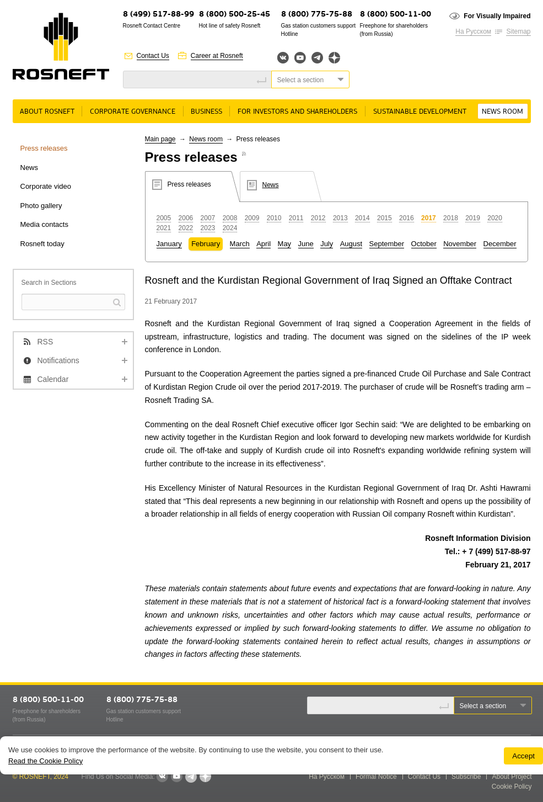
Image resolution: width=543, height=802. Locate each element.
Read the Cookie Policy (45, 761)
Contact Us (153, 56)
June (306, 244)
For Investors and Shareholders (297, 111)
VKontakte (162, 776)
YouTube (300, 57)
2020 (494, 218)
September (387, 244)
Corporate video (46, 186)
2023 (208, 228)
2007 (208, 218)
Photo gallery (41, 205)
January (169, 244)
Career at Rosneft (217, 56)
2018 (450, 218)
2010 (274, 218)
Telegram (317, 57)
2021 (164, 228)
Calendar (53, 379)
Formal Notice (376, 776)
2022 (186, 228)
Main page (160, 139)
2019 (472, 218)
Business (206, 111)
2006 (186, 218)
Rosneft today (42, 244)
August (351, 244)
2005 (164, 218)
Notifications (58, 360)
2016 (406, 218)
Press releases (44, 148)
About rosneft (47, 111)
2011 (296, 218)
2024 (230, 228)
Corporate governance (132, 111)
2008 (230, 218)
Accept (523, 756)
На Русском (473, 31)
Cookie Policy (512, 786)
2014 (362, 218)
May (285, 244)
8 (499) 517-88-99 (158, 14)
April (263, 244)
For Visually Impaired (497, 16)
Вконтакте (283, 57)
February (205, 244)
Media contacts (44, 224)
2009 (252, 218)
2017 (428, 218)
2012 (318, 218)
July (326, 244)
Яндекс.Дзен (334, 57)
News (29, 167)
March (240, 244)
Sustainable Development (419, 111)
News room (502, 111)
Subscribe (466, 776)
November (459, 244)
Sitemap (518, 31)
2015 (384, 218)
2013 (340, 218)
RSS (45, 341)
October (424, 244)
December (500, 244)
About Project (511, 776)
